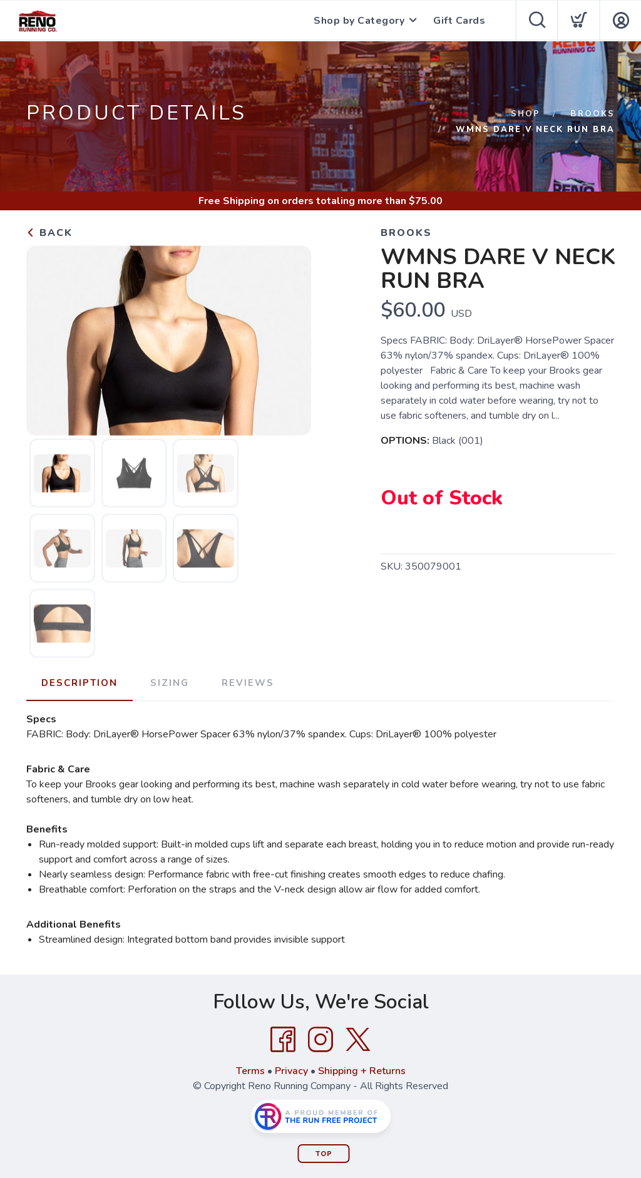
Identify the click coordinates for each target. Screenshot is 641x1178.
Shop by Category (359, 21)
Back (49, 233)
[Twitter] (358, 1039)
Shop (525, 114)
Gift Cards (459, 21)
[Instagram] (320, 1039)
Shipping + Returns (362, 1071)
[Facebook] (283, 1039)
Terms (250, 1071)
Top (323, 1154)
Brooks (592, 114)
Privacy (291, 1071)
